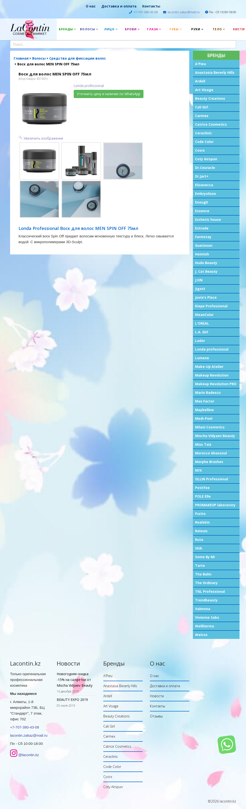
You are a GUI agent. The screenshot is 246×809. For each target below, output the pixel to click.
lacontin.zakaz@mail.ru (184, 12)
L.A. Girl (201, 332)
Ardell (200, 81)
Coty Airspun (206, 159)
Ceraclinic (203, 133)
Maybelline (204, 410)
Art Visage (204, 89)
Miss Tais (203, 444)
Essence (202, 211)
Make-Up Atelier (209, 366)
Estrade (202, 228)
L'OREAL (202, 323)
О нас (91, 6)
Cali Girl (201, 107)
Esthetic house (208, 219)
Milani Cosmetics (210, 427)
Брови (131, 29)
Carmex (201, 115)
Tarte (200, 565)
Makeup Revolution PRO (215, 384)
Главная (21, 58)
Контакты (151, 6)
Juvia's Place (206, 297)
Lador (200, 340)
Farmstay (203, 237)
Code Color (204, 141)
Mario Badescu (208, 392)
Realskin (202, 522)
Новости (157, 696)
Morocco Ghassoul (211, 453)
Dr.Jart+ (202, 176)
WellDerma (204, 626)
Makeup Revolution (211, 375)
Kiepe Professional (211, 306)
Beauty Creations (210, 98)
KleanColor (204, 314)
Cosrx (200, 150)
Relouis (201, 531)
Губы (174, 29)
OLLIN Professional (211, 479)
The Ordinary (206, 583)
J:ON (199, 280)
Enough (201, 202)
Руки (195, 29)
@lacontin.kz (28, 755)
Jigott (200, 288)
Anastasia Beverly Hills (214, 72)
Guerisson (203, 245)
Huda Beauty (206, 262)
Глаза (152, 29)
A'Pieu (200, 64)
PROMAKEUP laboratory (215, 505)
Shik (198, 548)
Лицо (109, 29)
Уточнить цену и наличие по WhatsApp (108, 94)
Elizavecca (204, 185)
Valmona (202, 608)
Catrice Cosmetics (211, 124)
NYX (198, 470)
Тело (217, 29)
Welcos (201, 634)
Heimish (202, 254)
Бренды (66, 29)
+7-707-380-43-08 (146, 12)
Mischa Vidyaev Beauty (215, 435)
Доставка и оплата (118, 6)
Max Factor (204, 401)
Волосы (87, 29)
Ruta (199, 539)
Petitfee (202, 487)
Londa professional (211, 349)
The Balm (203, 574)
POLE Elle (203, 496)
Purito (200, 513)
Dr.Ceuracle (205, 167)
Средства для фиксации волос (77, 58)
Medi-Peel (203, 418)
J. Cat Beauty (206, 271)
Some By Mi (205, 557)
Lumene (202, 358)
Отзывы (156, 716)
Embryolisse (205, 193)
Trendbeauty (206, 600)
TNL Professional (210, 591)
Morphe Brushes (209, 461)
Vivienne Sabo (207, 617)
